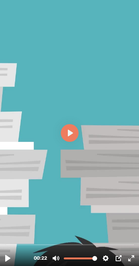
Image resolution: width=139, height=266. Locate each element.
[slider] (70, 244)
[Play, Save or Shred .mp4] (8, 258)
